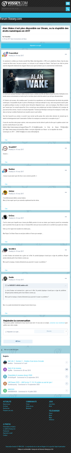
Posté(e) (16, 56)
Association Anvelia (11, 447)
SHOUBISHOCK (12, 392)
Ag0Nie (10, 370)
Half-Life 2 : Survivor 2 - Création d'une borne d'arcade (26, 361)
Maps (50, 417)
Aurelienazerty (12, 385)
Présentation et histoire (9, 427)
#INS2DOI (11, 390)
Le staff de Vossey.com (9, 429)
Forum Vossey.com (11, 19)
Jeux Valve (52, 404)
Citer (6, 140)
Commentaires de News (20, 39)
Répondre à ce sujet (35, 46)
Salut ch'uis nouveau (14, 368)
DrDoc (11, 216)
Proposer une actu (8, 410)
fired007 (13, 147)
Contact (5, 435)
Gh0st (11, 191)
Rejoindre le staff (7, 433)
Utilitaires (51, 420)
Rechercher (6, 408)
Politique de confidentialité (24, 449)
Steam (50, 413)
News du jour (6, 404)
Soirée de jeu (29, 406)
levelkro (12, 249)
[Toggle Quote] (6, 285)
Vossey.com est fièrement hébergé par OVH (42, 449)
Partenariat (6, 431)
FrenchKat (7, 37)
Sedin (11, 277)
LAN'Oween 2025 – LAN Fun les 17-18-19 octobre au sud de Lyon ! (30, 383)
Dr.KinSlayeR (12, 377)
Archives (5, 406)
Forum (28, 404)
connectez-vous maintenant (57, 323)
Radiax (12, 169)
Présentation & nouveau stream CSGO (20, 375)
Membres (28, 408)
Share (18, 341)
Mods (50, 406)
